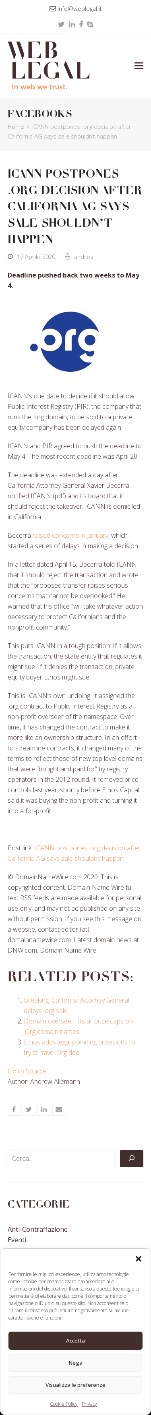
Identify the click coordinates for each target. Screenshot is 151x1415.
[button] (138, 1259)
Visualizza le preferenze (75, 1385)
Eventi (17, 1239)
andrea (83, 257)
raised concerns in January (70, 535)
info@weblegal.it (80, 8)
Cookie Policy (64, 1403)
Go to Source (27, 1071)
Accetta (75, 1341)
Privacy (89, 1403)
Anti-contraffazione (38, 1229)
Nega (75, 1363)
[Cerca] (131, 1159)
